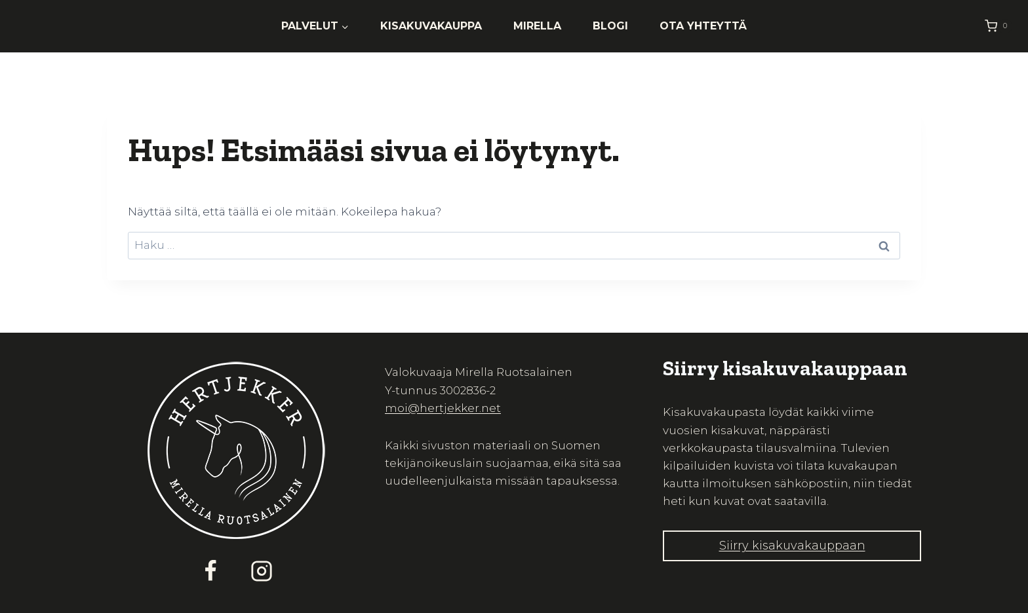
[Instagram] (261, 571)
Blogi (610, 26)
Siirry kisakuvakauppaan (792, 545)
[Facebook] (210, 571)
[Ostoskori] (998, 25)
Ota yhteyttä (703, 26)
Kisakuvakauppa (431, 26)
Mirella (537, 26)
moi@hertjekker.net (443, 408)
